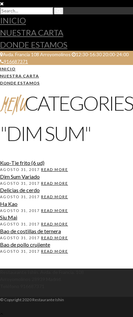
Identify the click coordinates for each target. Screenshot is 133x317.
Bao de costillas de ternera (30, 231)
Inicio (13, 20)
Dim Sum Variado (20, 176)
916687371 (14, 61)
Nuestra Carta (31, 32)
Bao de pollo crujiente (25, 244)
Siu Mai (8, 217)
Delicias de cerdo (20, 190)
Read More (54, 169)
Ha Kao (9, 204)
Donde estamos (33, 44)
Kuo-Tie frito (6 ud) (22, 163)
